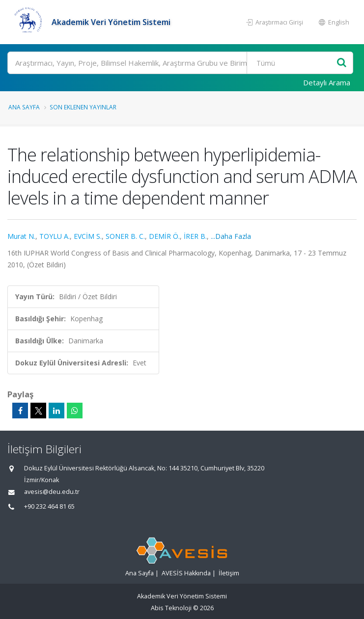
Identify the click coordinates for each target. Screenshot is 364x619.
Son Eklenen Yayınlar (83, 107)
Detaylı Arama (326, 82)
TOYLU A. (54, 236)
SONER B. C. (125, 236)
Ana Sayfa (24, 107)
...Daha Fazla (231, 236)
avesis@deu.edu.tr (52, 492)
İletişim (229, 573)
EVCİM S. (88, 236)
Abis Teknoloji (171, 608)
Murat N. (21, 236)
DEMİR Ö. (164, 236)
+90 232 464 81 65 (49, 506)
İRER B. (195, 236)
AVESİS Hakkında (186, 573)
